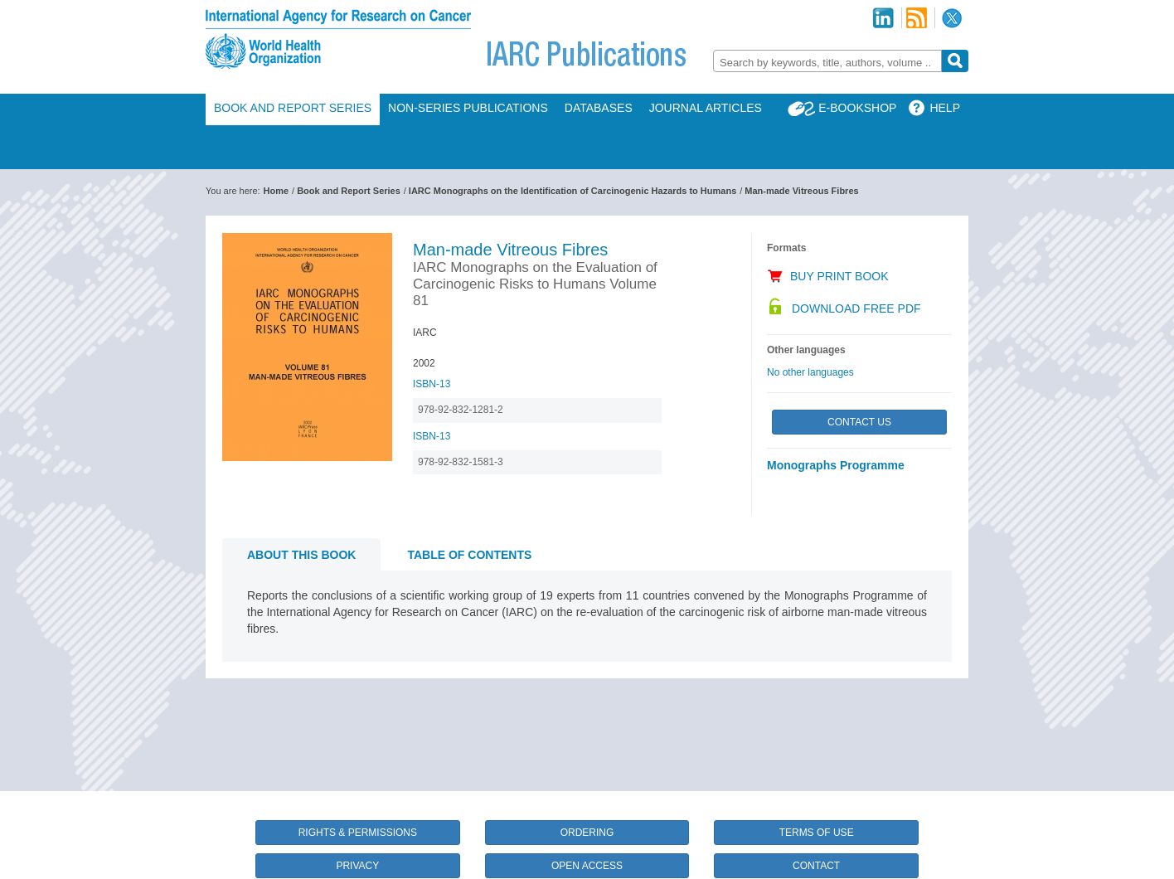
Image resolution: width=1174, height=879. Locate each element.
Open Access (587, 866)
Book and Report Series (292, 107)
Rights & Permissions (357, 832)
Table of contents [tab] (469, 554)
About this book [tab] (301, 554)
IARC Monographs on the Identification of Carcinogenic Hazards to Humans (572, 191)
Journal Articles (705, 107)
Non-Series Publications (468, 107)
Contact (816, 866)
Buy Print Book (839, 276)
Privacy (357, 866)
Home (276, 191)
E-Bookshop (857, 107)
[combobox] (827, 61)
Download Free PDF (856, 308)
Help (944, 107)
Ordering (587, 832)
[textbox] (827, 63)
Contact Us (859, 422)
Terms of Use (816, 832)
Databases (599, 107)
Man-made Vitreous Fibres (801, 191)
